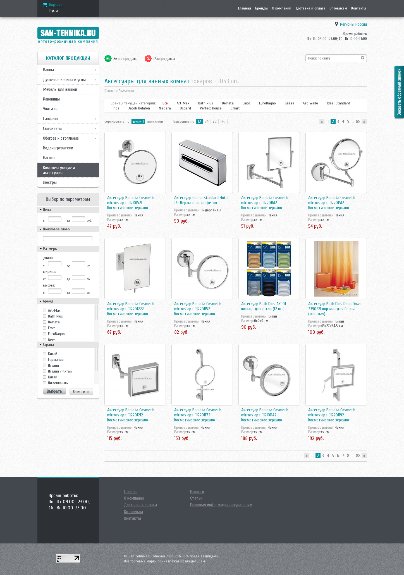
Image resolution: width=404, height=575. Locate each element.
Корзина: (56, 5)
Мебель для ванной (60, 89)
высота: (49, 285)
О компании (281, 8)
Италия (53, 365)
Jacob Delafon (139, 108)
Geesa (53, 339)
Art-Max (54, 310)
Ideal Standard (338, 103)
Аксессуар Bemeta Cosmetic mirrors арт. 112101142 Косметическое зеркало (264, 415)
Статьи (196, 498)
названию (155, 121)
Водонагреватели (58, 148)
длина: (48, 258)
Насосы (49, 157)
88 (358, 121)
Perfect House (211, 108)
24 (207, 121)
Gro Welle (310, 103)
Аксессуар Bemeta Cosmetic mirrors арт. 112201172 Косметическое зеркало (197, 415)
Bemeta (54, 322)
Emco (52, 328)
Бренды (261, 8)
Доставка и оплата (310, 8)
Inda (116, 108)
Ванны (48, 69)
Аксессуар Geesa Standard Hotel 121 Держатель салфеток (201, 200)
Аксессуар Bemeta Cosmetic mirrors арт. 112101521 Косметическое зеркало (130, 202)
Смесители (52, 128)
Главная (244, 8)
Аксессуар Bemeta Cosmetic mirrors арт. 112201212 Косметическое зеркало (130, 415)
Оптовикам (338, 8)
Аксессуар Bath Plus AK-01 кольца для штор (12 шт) (263, 306)
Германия (56, 359)
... (353, 121)
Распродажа (164, 58)
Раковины (51, 99)
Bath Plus (55, 316)
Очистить (81, 391)
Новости (197, 491)
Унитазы (50, 108)
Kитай (52, 353)
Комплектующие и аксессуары (59, 170)
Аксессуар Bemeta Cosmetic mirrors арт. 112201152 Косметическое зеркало (197, 308)
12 (199, 121)
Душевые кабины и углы (64, 79)
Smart (235, 108)
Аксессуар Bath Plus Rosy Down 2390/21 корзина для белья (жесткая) (335, 308)
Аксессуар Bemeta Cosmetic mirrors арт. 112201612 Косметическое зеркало (264, 202)
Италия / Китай (60, 371)
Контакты (358, 8)
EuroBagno (56, 333)
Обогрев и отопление (61, 138)
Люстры (50, 182)
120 (223, 121)
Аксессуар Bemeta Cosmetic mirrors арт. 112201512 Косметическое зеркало (331, 202)
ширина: (49, 271)
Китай (52, 377)
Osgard (185, 108)
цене (137, 121)
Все (165, 103)
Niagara (165, 108)
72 (214, 121)
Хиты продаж (125, 58)
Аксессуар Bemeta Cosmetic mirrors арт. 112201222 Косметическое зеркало (130, 308)
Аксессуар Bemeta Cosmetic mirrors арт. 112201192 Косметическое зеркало (331, 415)
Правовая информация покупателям (221, 504)
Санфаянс (51, 118)
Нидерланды (58, 383)
